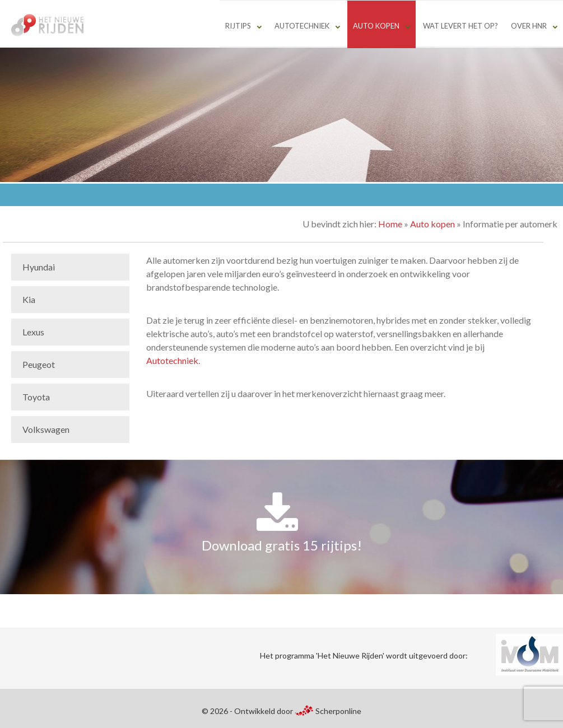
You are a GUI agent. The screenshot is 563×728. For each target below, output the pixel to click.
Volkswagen (45, 429)
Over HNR (529, 25)
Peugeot (38, 364)
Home (390, 223)
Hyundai (38, 267)
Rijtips (238, 25)
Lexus (33, 331)
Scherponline (328, 711)
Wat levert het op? (460, 25)
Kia (28, 299)
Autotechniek (301, 25)
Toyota (36, 396)
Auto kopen (376, 25)
